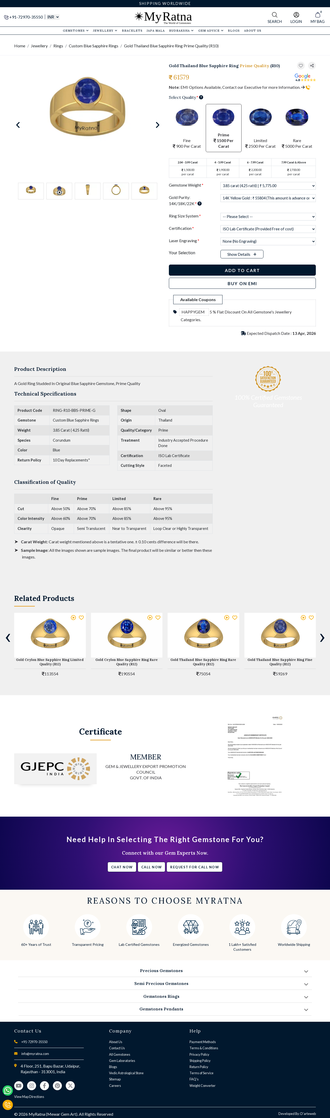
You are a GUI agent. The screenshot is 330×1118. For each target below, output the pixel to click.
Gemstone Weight (186, 184)
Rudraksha (181, 30)
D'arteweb (308, 1114)
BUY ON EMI (242, 283)
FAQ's (194, 1079)
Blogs (113, 1067)
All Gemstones (119, 1054)
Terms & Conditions (203, 1048)
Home (19, 45)
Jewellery (105, 30)
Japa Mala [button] (156, 30)
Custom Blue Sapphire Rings (93, 45)
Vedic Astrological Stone (126, 1073)
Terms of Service (201, 1073)
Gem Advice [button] (211, 30)
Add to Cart (242, 270)
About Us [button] (252, 30)
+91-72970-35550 (24, 16)
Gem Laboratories (122, 1061)
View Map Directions (29, 1097)
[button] (312, 65)
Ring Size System (185, 215)
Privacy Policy (199, 1054)
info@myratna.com (35, 1054)
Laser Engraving (184, 240)
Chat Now (122, 867)
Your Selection (182, 252)
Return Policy (198, 1067)
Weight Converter (202, 1086)
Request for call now (194, 867)
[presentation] (8, 636)
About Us (115, 1042)
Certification (181, 228)
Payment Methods (202, 1042)
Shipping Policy (200, 1061)
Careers (115, 1086)
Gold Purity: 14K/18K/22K (185, 200)
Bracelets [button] (132, 30)
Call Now (151, 867)
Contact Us (117, 1048)
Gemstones (76, 30)
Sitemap (115, 1079)
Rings (58, 45)
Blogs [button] (234, 30)
